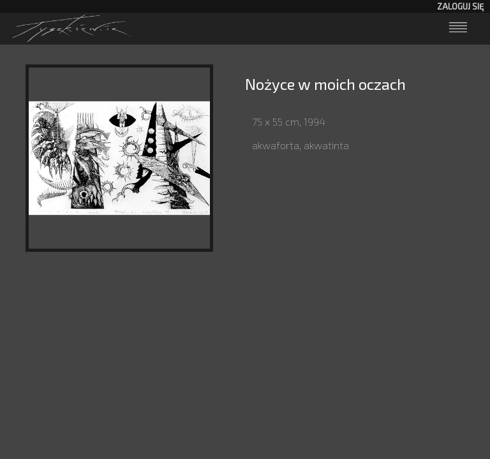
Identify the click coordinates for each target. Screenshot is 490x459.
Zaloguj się (460, 6)
